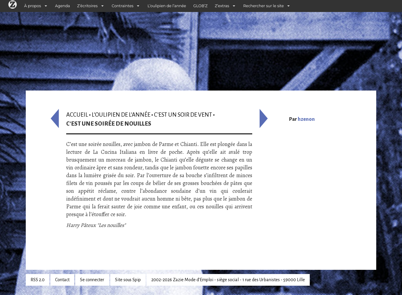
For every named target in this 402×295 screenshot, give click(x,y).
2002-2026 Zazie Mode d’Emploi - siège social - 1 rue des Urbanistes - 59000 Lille (228, 279)
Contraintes (123, 6)
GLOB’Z (200, 6)
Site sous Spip (128, 279)
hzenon (306, 119)
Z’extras (222, 6)
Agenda (62, 6)
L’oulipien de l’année (166, 6)
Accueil (77, 115)
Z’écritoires (87, 6)
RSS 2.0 (38, 279)
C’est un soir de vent (183, 115)
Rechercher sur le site (263, 6)
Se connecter (92, 279)
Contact (62, 279)
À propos (32, 6)
